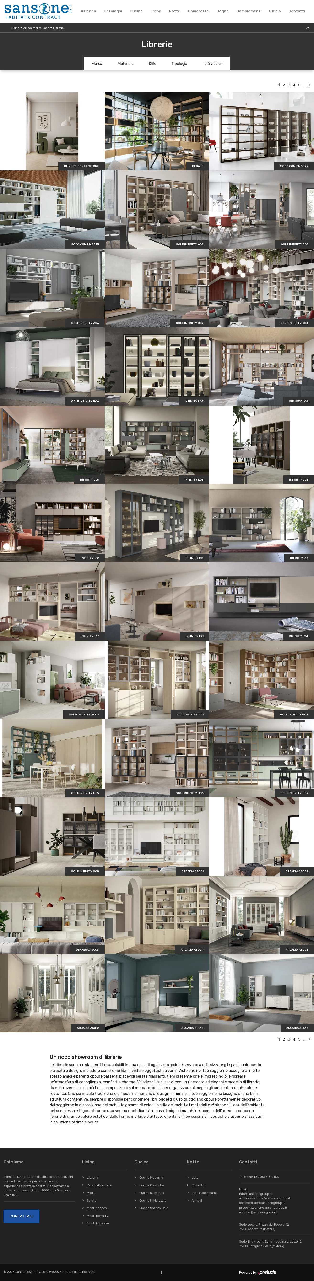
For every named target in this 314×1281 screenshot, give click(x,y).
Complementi (248, 11)
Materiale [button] (126, 63)
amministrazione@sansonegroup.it (264, 1198)
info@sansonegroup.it (255, 1194)
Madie (91, 1193)
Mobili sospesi (97, 1208)
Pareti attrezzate (99, 1185)
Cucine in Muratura (153, 1200)
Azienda (88, 11)
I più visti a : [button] (213, 63)
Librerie (58, 28)
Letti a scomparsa (204, 1193)
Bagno (223, 11)
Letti (195, 1177)
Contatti (296, 11)
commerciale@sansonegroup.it (262, 1203)
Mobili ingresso (98, 1223)
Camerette (198, 11)
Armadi (197, 1200)
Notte (174, 11)
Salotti (91, 1200)
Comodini (198, 1185)
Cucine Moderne (151, 1177)
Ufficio (275, 11)
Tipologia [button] (179, 63)
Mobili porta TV (97, 1215)
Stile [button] (152, 63)
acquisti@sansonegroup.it (258, 1212)
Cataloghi (113, 11)
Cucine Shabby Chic (153, 1208)
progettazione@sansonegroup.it (263, 1207)
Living (155, 11)
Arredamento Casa (36, 28)
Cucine (136, 11)
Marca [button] (97, 63)
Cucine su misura (151, 1193)
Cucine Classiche (151, 1185)
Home (15, 28)
